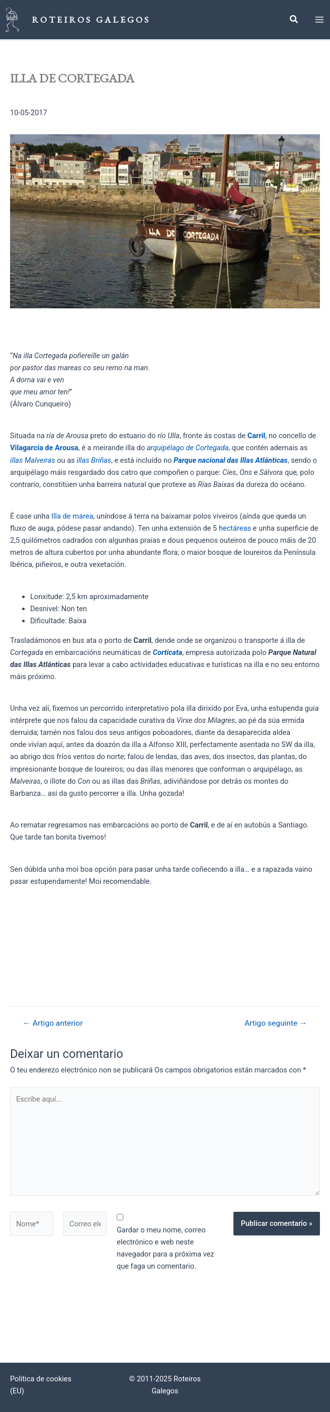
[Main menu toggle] (319, 20)
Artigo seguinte (275, 1025)
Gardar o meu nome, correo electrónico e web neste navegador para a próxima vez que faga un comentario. (165, 1248)
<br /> (85, 945)
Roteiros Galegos (92, 19)
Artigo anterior (52, 1025)
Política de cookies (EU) (40, 1384)
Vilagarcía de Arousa (44, 448)
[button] (294, 21)
